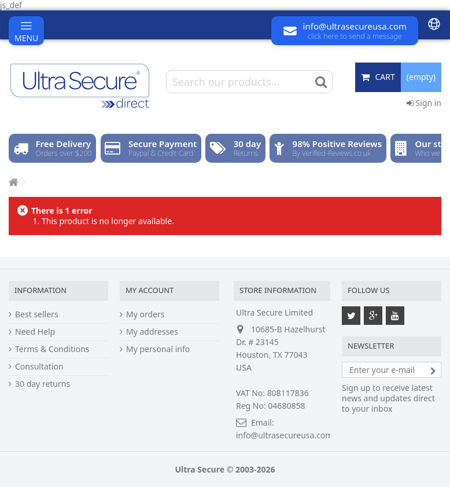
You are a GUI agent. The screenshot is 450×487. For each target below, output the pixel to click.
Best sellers (36, 314)
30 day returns (42, 384)
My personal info (158, 349)
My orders (145, 314)
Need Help (35, 332)
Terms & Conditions (52, 349)
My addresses (152, 332)
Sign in (424, 102)
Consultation (39, 366)
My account (150, 290)
